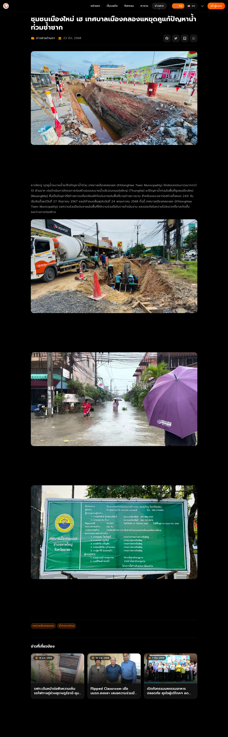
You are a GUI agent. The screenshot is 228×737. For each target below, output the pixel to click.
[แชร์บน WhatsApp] (193, 38)
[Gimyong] (6, 6)
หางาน (144, 6)
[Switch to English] (191, 6)
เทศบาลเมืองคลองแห (43, 625)
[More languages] (202, 6)
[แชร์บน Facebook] (167, 38)
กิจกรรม (129, 6)
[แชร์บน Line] (184, 38)
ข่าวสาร (159, 6)
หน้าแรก (95, 6)
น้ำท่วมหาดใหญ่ (66, 625)
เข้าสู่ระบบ (216, 6)
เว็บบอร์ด (112, 6)
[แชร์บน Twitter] (176, 38)
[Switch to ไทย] (178, 6)
